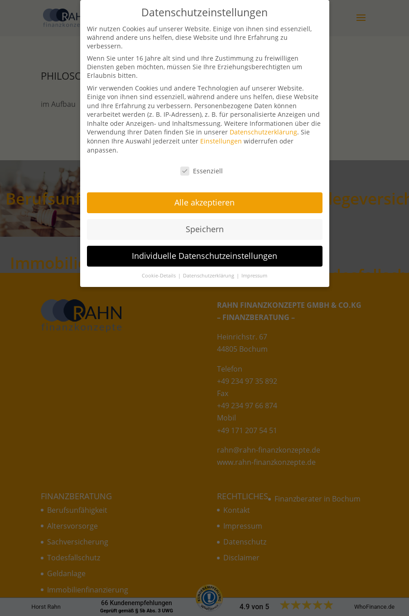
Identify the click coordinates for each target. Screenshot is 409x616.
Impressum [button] (254, 270)
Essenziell (201, 165)
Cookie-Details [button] (159, 270)
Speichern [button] (205, 223)
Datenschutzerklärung (263, 126)
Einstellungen (221, 135)
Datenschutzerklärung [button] (209, 270)
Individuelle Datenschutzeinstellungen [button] (204, 249)
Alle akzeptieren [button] (204, 196)
